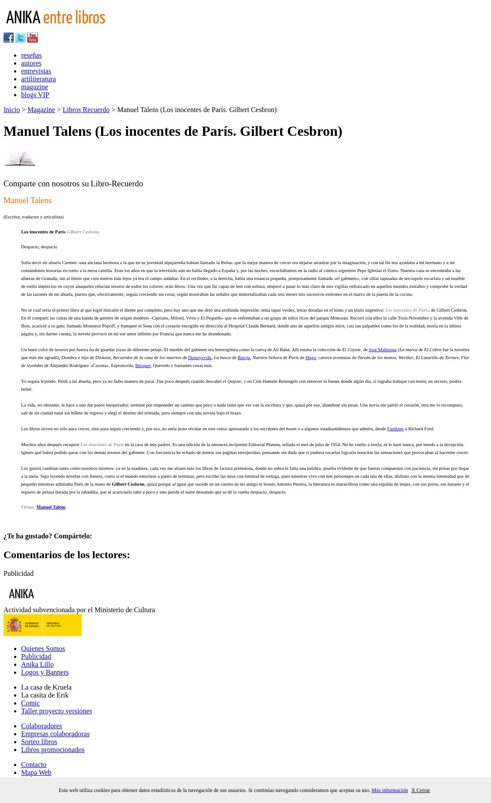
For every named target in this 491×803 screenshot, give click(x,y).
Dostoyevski (199, 357)
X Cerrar (420, 790)
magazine (34, 87)
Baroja (244, 357)
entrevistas (36, 71)
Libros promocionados (52, 749)
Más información (390, 790)
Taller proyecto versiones (56, 711)
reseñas (31, 55)
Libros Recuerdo (85, 109)
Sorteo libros (39, 741)
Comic (30, 703)
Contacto (34, 764)
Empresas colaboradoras (55, 734)
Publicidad (36, 656)
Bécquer (143, 365)
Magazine (41, 109)
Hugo (311, 357)
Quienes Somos (43, 648)
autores (31, 63)
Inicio (12, 109)
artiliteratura (38, 79)
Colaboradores (41, 726)
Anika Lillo (37, 664)
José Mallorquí (383, 349)
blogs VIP (35, 94)
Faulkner (395, 428)
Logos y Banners (45, 672)
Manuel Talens (51, 507)
